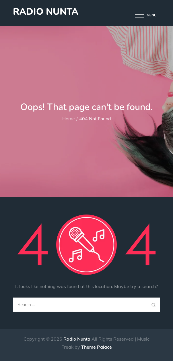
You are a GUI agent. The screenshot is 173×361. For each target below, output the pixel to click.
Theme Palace (96, 347)
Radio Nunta (45, 11)
